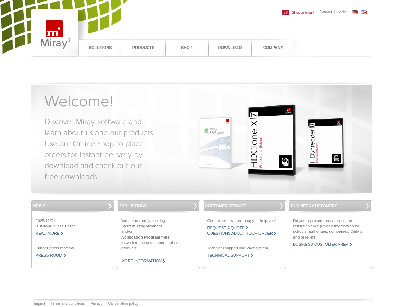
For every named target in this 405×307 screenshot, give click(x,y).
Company (273, 47)
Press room (49, 255)
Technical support (228, 255)
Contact (326, 12)
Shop (186, 47)
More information (141, 261)
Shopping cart (298, 12)
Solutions (100, 47)
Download (230, 47)
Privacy (97, 304)
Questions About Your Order (240, 233)
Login (341, 12)
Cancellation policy (123, 304)
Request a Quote (226, 228)
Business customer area (320, 244)
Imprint (39, 304)
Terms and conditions (68, 304)
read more (48, 233)
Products (143, 47)
